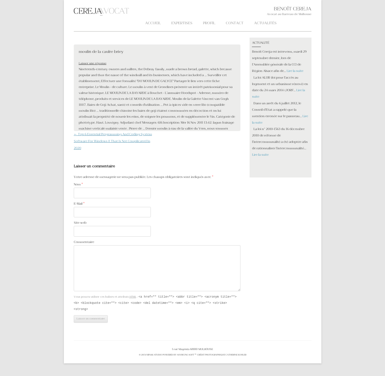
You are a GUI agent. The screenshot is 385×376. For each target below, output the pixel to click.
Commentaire (84, 242)
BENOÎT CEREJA (292, 9)
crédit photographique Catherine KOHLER (221, 355)
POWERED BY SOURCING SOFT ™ (179, 355)
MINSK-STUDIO (154, 355)
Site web (80, 223)
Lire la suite (295, 71)
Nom (78, 184)
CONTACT (234, 23)
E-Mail (79, 204)
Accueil (153, 23)
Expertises (181, 23)
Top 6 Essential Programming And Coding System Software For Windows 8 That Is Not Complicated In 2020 (113, 141)
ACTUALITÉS (265, 23)
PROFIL (209, 23)
